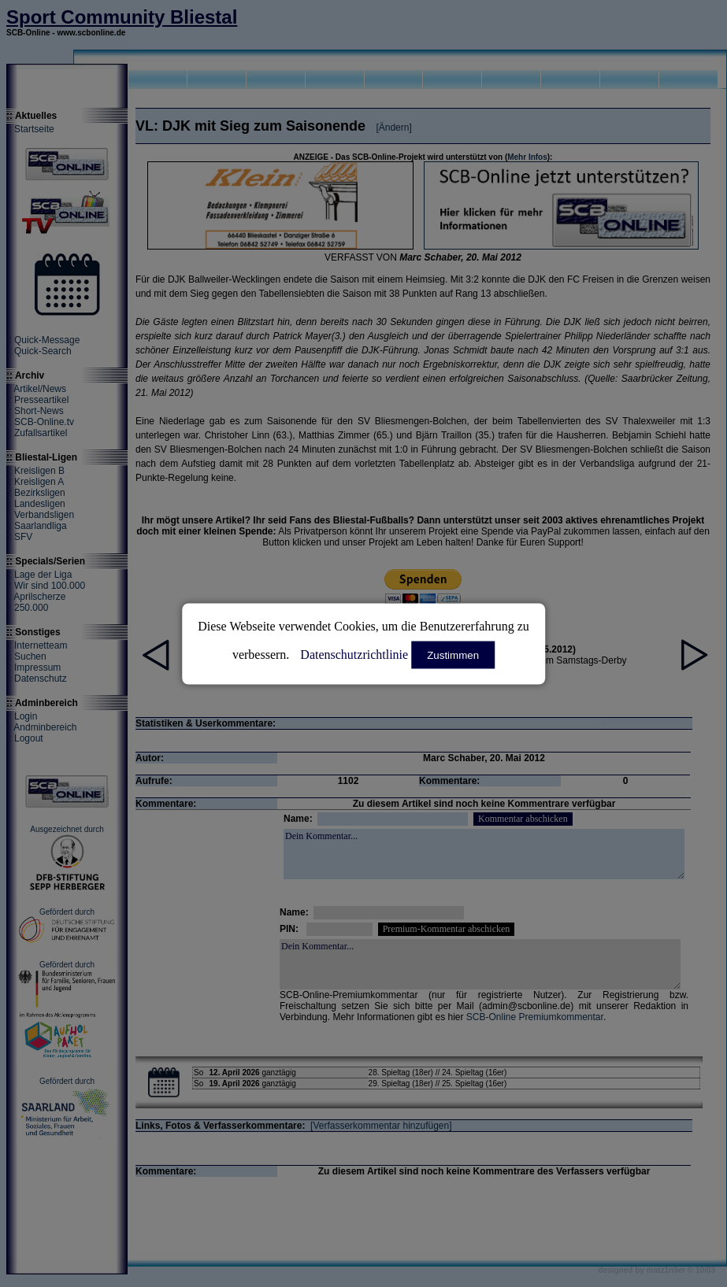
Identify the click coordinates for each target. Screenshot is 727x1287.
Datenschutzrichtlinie (354, 653)
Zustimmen (453, 654)
